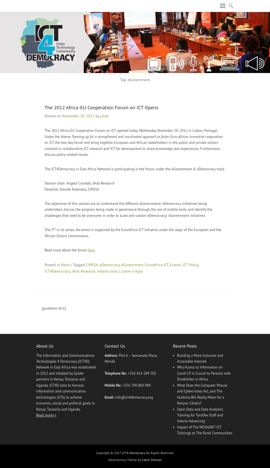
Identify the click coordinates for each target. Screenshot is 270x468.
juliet (104, 115)
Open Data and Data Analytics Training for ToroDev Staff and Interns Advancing (200, 415)
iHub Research (83, 271)
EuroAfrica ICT (156, 264)
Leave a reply (132, 271)
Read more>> (46, 415)
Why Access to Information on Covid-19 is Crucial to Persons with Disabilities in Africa (204, 373)
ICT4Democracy (57, 271)
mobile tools (107, 271)
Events (175, 264)
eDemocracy (110, 264)
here (91, 250)
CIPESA (92, 264)
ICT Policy (190, 264)
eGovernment (132, 264)
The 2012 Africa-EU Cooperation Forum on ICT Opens (101, 107)
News (65, 264)
